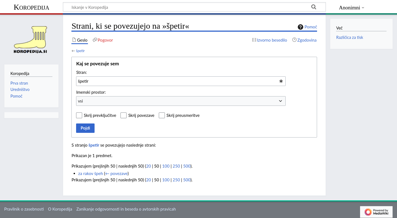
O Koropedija (60, 208)
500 (186, 165)
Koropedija (31, 7)
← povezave (116, 173)
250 (176, 165)
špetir (80, 51)
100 (165, 165)
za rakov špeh (90, 173)
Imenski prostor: (91, 92)
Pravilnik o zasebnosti (24, 208)
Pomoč (306, 27)
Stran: (81, 72)
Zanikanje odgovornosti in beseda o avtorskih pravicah (126, 208)
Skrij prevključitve (100, 115)
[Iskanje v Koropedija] (194, 6)
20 (148, 165)
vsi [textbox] (80, 100)
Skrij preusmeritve (183, 115)
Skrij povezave (141, 115)
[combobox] (181, 81)
